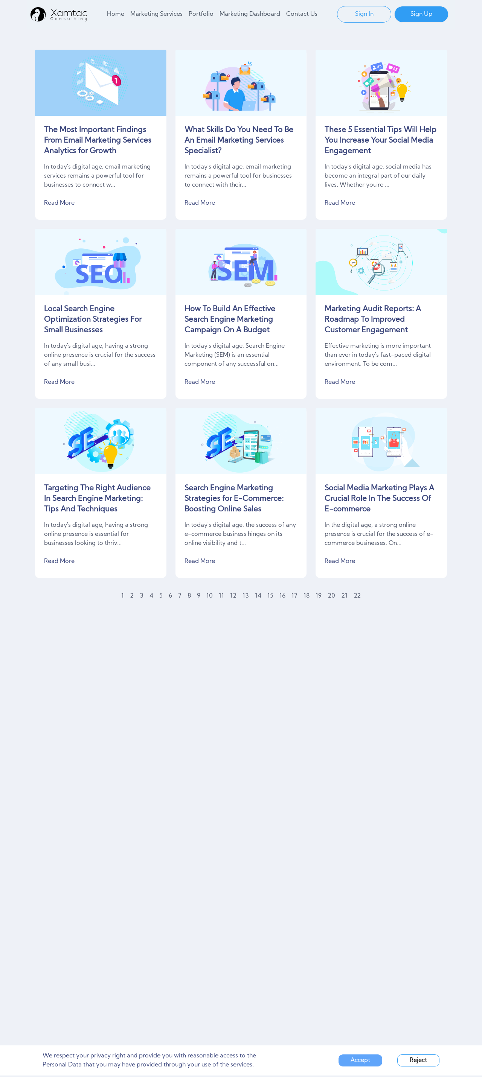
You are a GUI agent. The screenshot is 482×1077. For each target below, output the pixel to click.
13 (246, 596)
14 (258, 596)
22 (357, 596)
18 (307, 596)
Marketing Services (156, 14)
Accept (360, 1060)
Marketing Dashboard (250, 14)
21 (344, 596)
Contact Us (301, 14)
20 (331, 596)
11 (221, 596)
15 (270, 596)
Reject (418, 1060)
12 (233, 596)
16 (282, 596)
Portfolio (201, 14)
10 (209, 596)
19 (319, 596)
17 (294, 596)
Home (115, 14)
